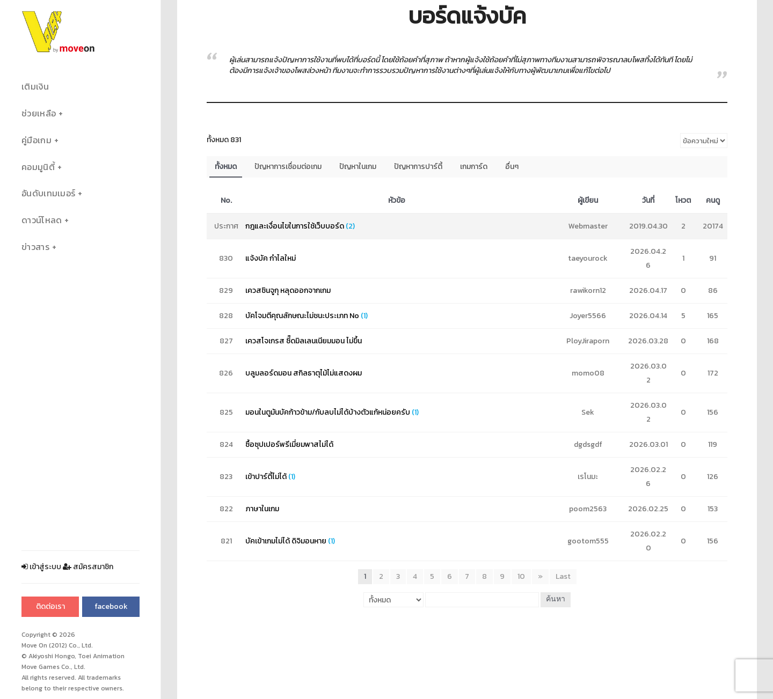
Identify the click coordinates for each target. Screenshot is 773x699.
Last (563, 576)
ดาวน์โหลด (41, 220)
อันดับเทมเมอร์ (48, 193)
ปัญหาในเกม (357, 166)
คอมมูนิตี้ (38, 167)
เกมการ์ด (473, 166)
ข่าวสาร (35, 247)
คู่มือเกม (36, 140)
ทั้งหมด (226, 166)
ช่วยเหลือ (38, 113)
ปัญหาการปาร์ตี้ (418, 166)
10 (521, 576)
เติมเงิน (35, 86)
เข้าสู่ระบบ (41, 566)
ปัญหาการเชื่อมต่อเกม (288, 166)
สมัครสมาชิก (88, 566)
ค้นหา (555, 599)
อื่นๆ (512, 166)
